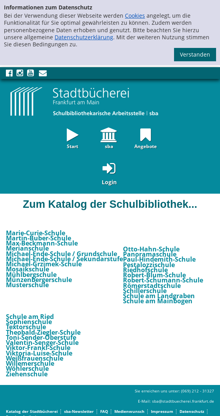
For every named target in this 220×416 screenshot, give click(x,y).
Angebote (145, 145)
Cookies (135, 15)
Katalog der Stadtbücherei (32, 411)
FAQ (104, 411)
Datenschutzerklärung (84, 37)
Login (109, 182)
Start (72, 145)
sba (109, 145)
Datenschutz (192, 411)
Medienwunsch (129, 411)
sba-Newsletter (79, 411)
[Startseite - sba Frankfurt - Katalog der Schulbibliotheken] (84, 101)
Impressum (162, 411)
